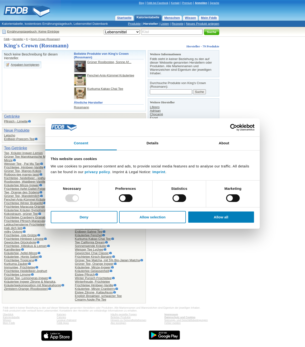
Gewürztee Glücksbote (20, 242)
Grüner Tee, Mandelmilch (22, 196)
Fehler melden (172, 323)
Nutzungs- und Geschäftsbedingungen (186, 320)
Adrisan (155, 110)
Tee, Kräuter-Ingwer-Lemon (23, 153)
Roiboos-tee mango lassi (21, 174)
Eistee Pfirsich (85, 274)
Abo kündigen (118, 323)
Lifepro (155, 107)
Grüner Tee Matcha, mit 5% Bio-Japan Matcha (107, 260)
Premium (187, 2)
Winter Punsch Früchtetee (93, 278)
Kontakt (175, 2)
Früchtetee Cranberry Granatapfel (28, 217)
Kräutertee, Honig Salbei (21, 256)
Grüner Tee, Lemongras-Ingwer (26, 278)
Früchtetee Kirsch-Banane (93, 256)
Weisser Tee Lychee (89, 249)
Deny (84, 217)
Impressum (171, 314)
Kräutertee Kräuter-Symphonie (25, 210)
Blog (141, 2)
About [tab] (224, 143)
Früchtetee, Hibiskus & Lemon (25, 246)
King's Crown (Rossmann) (45, 39)
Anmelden (201, 2)
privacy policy (97, 172)
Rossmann (81, 107)
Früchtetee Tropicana (19, 260)
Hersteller (150, 23)
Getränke (12, 116)
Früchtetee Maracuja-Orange (24, 206)
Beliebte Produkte (121, 317)
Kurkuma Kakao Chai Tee (105, 89)
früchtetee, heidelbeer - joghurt (25, 178)
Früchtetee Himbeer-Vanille (94, 285)
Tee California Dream (90, 242)
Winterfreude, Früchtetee (92, 281)
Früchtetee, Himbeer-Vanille (23, 167)
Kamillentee (12, 249)
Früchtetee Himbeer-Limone (24, 239)
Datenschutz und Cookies (179, 317)
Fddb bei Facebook (157, 2)
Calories (61, 317)
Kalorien (61, 314)
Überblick (8, 314)
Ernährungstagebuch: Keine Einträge (33, 31)
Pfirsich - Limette (16, 121)
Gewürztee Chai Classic (92, 253)
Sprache (214, 2)
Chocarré (156, 114)
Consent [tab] (81, 143)
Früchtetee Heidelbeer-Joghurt (25, 271)
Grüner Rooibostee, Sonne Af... (109, 62)
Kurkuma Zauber (16, 264)
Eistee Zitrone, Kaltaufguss (94, 292)
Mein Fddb (209, 18)
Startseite (124, 18)
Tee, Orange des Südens (21, 192)
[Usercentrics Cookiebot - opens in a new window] (233, 127)
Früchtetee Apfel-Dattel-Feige (25, 189)
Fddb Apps (63, 323)
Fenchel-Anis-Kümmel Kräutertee (110, 75)
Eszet (154, 118)
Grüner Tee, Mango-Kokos (22, 171)
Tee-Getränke (15, 148)
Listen (165, 23)
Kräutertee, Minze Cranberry (95, 289)
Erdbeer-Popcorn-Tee (19, 139)
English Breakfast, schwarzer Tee (98, 296)
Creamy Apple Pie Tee (90, 299)
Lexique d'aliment (66, 320)
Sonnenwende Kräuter (91, 246)
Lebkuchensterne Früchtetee (24, 224)
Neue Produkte (17, 130)
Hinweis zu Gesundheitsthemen (128, 320)
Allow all (221, 217)
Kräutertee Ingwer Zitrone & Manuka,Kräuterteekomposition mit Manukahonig (32, 283)
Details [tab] (152, 143)
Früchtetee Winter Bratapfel (23, 203)
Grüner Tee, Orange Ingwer (94, 264)
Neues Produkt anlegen (202, 23)
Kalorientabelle (148, 17)
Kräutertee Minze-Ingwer (21, 185)
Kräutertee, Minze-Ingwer (93, 267)
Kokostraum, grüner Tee (21, 214)
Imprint (158, 172)
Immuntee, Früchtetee (19, 267)
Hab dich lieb (13, 228)
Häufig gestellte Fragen (124, 314)
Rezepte (177, 23)
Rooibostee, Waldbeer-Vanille (25, 181)
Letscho (9, 135)
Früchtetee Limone (17, 274)
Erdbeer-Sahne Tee (88, 231)
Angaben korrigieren (25, 64)
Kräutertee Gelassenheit (92, 271)
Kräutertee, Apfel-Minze (20, 253)
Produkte (134, 23)
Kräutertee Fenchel (88, 235)
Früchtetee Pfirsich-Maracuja (24, 221)
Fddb (7, 39)
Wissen (190, 18)
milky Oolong (13, 231)
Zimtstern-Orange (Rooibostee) (26, 289)
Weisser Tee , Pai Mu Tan (22, 164)
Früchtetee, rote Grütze (20, 235)
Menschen (172, 18)
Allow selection (152, 217)
